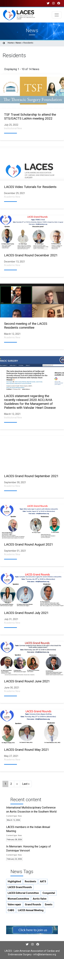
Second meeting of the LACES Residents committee (25, 325)
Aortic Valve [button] (39, 898)
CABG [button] (11, 910)
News (18, 42)
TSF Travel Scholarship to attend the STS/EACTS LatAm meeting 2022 (30, 116)
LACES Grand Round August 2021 (28, 544)
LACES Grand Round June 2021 (27, 681)
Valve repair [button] (14, 904)
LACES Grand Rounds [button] (20, 887)
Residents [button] (30, 881)
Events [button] (48, 904)
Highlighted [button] (14, 881)
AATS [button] (43, 881)
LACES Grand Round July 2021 (26, 613)
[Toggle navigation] (56, 15)
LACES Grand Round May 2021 (26, 750)
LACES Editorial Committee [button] (23, 893)
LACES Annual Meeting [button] (31, 910)
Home (11, 42)
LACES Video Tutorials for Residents (30, 187)
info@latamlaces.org (44, 954)
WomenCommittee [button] (18, 898)
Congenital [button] (48, 893)
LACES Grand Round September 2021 (31, 476)
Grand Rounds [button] (33, 904)
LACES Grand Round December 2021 (31, 255)
